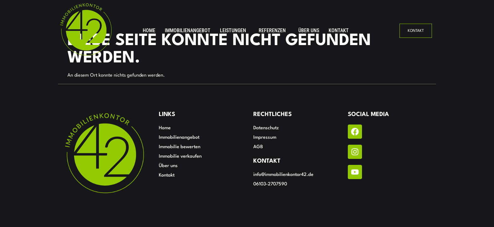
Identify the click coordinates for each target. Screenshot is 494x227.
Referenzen (272, 30)
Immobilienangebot (187, 30)
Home (149, 30)
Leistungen (233, 30)
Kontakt (339, 30)
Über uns (308, 30)
